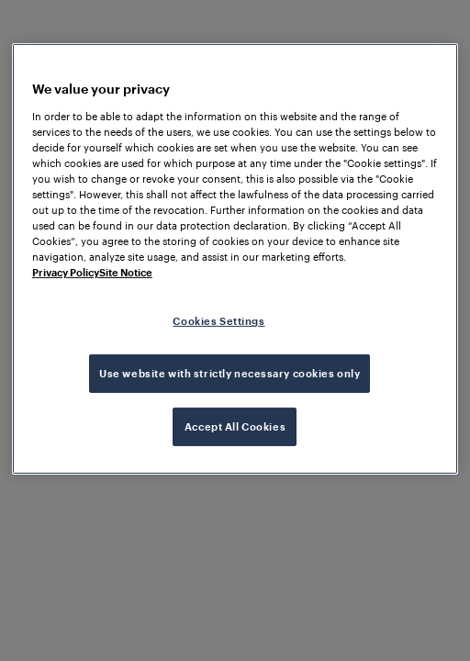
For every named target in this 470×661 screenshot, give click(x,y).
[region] (235, 259)
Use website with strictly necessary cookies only (229, 373)
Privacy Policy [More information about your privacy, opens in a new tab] (65, 272)
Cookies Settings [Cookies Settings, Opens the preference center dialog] (218, 321)
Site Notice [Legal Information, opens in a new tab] (125, 272)
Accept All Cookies (235, 426)
